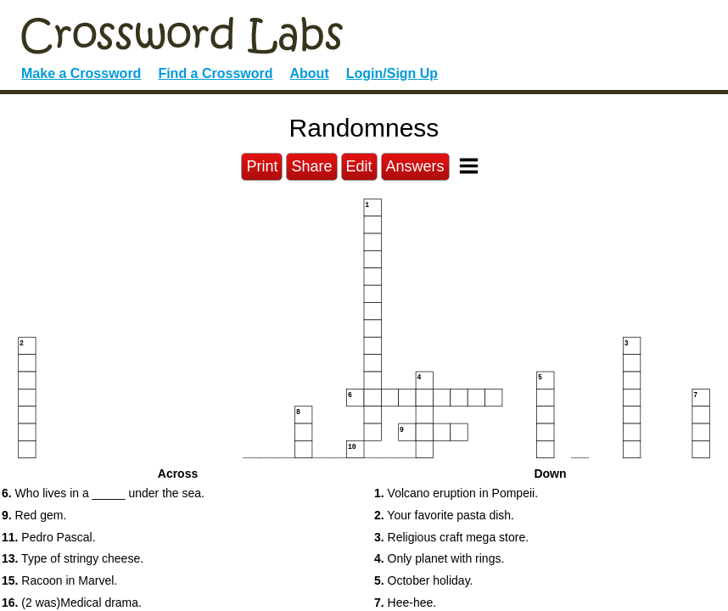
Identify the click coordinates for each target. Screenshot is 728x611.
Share (311, 166)
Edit (359, 166)
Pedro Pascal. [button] (49, 537)
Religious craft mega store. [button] (451, 537)
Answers (415, 166)
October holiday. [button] (423, 580)
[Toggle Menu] (469, 166)
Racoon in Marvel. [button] (59, 580)
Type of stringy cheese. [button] (72, 558)
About (309, 73)
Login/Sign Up (392, 73)
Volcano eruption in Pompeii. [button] (456, 493)
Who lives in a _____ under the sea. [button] (103, 493)
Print (261, 166)
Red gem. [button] (34, 515)
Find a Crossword (215, 73)
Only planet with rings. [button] (439, 558)
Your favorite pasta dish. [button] (444, 515)
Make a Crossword (81, 73)
